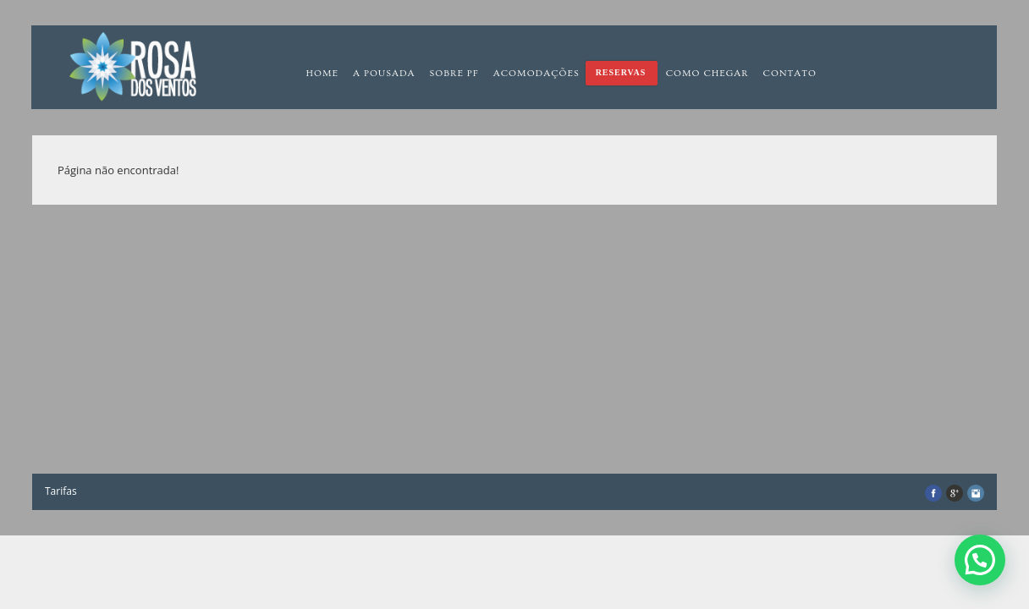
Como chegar (707, 73)
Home (321, 73)
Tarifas (61, 491)
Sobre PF (454, 73)
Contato (790, 73)
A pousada (384, 73)
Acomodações (536, 73)
